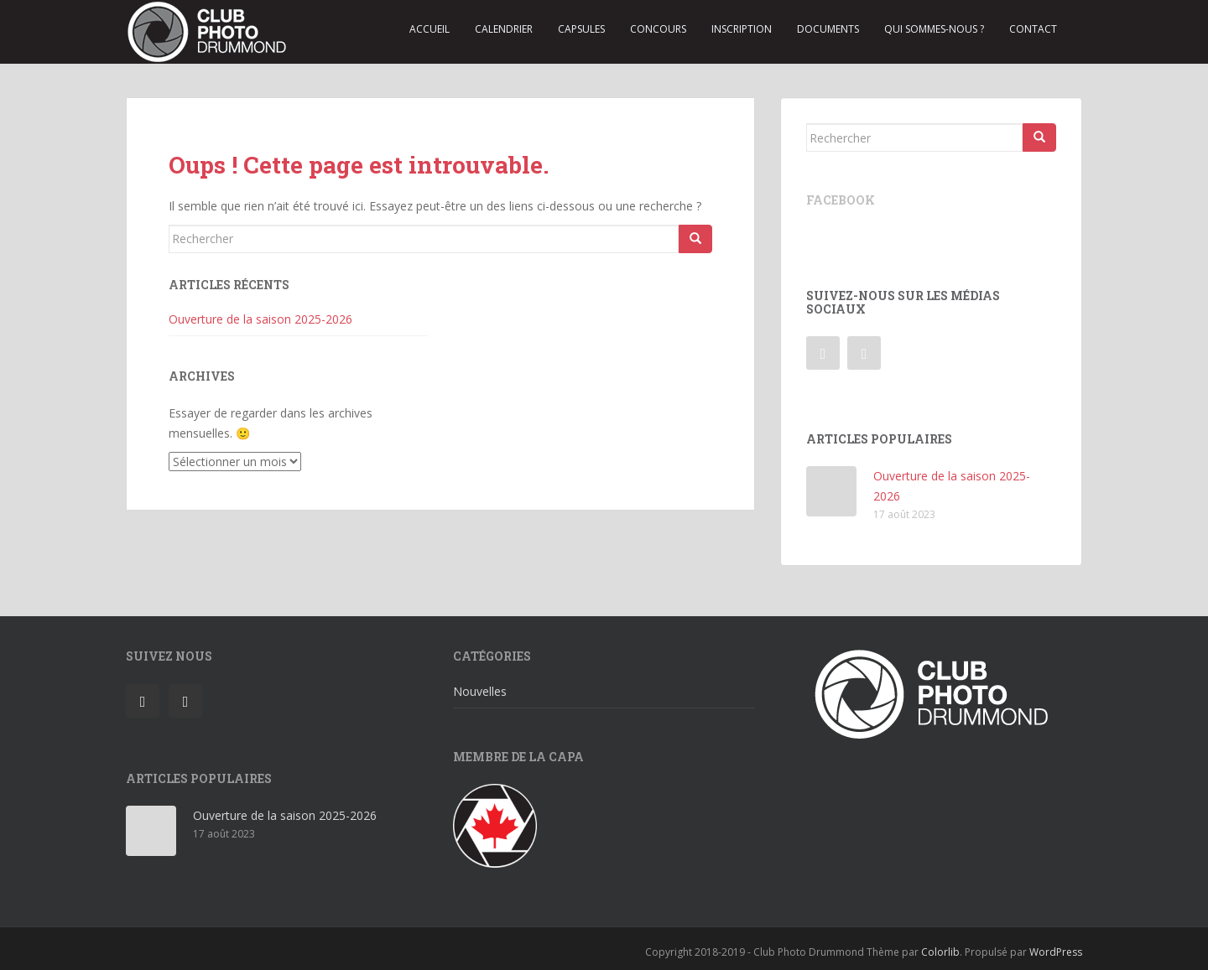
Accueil (429, 29)
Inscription (741, 29)
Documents (828, 29)
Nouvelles (480, 691)
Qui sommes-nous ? (934, 29)
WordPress (1055, 952)
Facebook (840, 200)
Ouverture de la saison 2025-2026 (260, 319)
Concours (658, 29)
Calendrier (504, 29)
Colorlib (940, 952)
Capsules (581, 29)
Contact (1033, 29)
